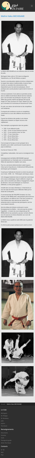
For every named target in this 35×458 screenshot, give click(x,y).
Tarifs (2, 438)
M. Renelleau (5, 418)
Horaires (3, 435)
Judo (2, 421)
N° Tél (2, 450)
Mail (2, 452)
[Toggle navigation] (32, 5)
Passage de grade (6, 440)
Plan (2, 455)
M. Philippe (4, 416)
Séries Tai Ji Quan (6, 443)
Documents (4, 433)
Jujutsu (3, 423)
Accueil (3, 404)
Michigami (4, 413)
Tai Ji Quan (4, 426)
